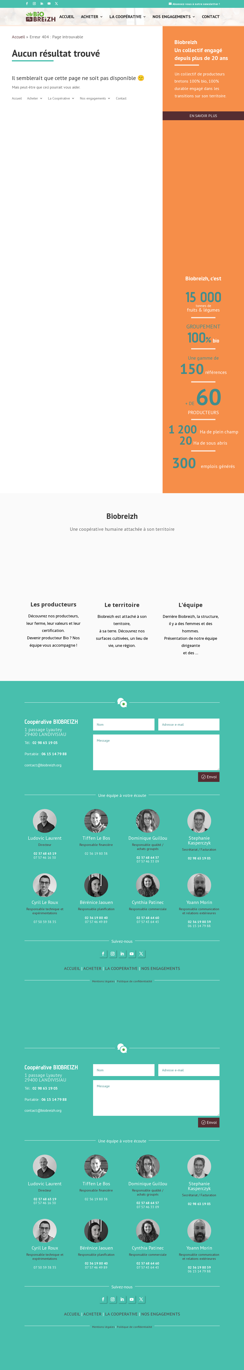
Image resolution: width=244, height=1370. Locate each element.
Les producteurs (53, 604)
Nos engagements (172, 17)
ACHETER (92, 968)
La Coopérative (125, 17)
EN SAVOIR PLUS (203, 115)
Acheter (89, 17)
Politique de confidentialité (134, 981)
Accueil (67, 17)
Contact (211, 17)
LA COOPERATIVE (121, 968)
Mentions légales (103, 981)
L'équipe (191, 605)
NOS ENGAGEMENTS (160, 968)
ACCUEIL (72, 968)
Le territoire (122, 605)
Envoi (212, 776)
